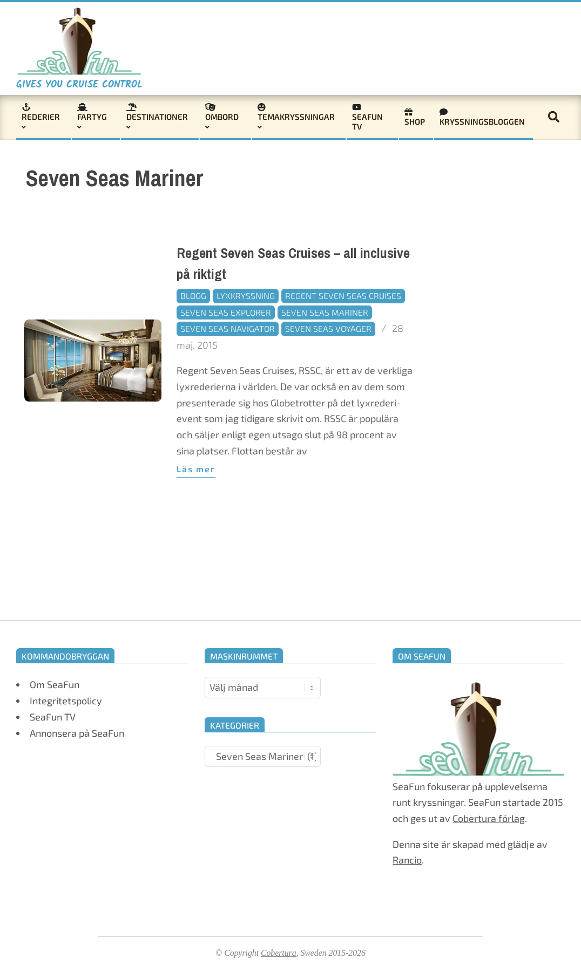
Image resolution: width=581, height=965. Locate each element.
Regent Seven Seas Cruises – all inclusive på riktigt (293, 264)
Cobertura (278, 952)
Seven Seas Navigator (227, 328)
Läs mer (196, 469)
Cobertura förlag (488, 818)
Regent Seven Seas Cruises (343, 295)
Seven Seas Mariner (324, 312)
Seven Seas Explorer (225, 312)
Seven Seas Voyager (328, 328)
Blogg (193, 295)
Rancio (407, 860)
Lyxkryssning (246, 295)
